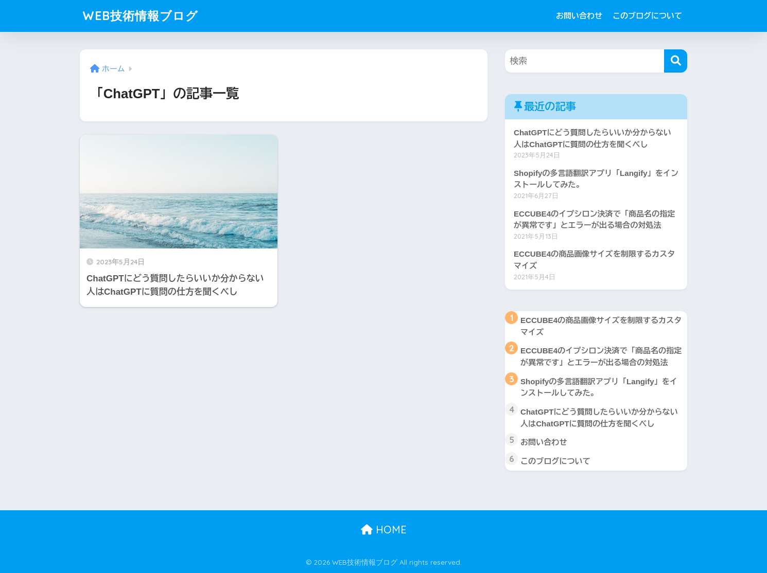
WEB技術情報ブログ (140, 15)
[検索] (675, 61)
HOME (384, 529)
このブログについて (647, 15)
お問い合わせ (579, 15)
